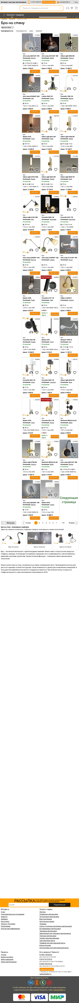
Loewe (52, 504)
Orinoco (71, 58)
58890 (37, 277)
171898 (36, 441)
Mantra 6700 (27, 420)
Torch (33, 139)
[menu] (13, 15)
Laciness (53, 382)
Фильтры (8, 523)
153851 (36, 359)
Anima (52, 423)
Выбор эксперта (7, 957)
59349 (56, 482)
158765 (55, 116)
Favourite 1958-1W (67, 96)
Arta (32, 219)
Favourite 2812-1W (48, 420)
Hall (32, 98)
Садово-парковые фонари (49, 938)
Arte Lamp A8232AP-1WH (31, 502)
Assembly (53, 219)
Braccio (33, 260)
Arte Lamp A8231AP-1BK (69, 462)
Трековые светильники (48, 931)
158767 (74, 359)
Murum (71, 98)
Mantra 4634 (46, 502)
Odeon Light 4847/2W (49, 177)
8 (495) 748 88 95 (46, 955)
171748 (55, 156)
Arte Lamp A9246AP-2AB (31, 96)
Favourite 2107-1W (48, 298)
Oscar (71, 260)
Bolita (70, 423)
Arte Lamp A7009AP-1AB (50, 258)
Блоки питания (45, 945)
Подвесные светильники (49, 914)
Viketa (71, 139)
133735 (74, 237)
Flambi (52, 179)
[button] (74, 540)
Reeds (33, 179)
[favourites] (37, 48)
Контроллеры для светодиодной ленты (54, 948)
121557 (74, 277)
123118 (74, 75)
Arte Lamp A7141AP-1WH (69, 258)
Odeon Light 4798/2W (30, 462)
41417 (56, 35)
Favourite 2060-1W (48, 217)
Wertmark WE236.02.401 (50, 462)
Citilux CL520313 (66, 298)
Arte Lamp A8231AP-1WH (31, 56)
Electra (33, 58)
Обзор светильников (9, 962)
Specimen (72, 219)
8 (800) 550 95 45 (46, 964)
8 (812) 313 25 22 (46, 959)
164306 (36, 116)
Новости (4, 917)
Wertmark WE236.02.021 (69, 420)
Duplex (33, 342)
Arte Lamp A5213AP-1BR (50, 56)
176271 (55, 400)
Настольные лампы (47, 921)
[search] (61, 8)
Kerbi (70, 179)
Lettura (52, 260)
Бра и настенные (46, 919)
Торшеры (43, 924)
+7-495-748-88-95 (36, 2)
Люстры (43, 912)
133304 (36, 237)
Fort (70, 342)
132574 (55, 75)
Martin (52, 58)
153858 (55, 359)
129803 (55, 277)
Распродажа (5, 926)
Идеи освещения (7, 959)
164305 (55, 319)
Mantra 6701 (46, 340)
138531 (74, 196)
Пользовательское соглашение (12, 914)
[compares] (31, 48)
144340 (74, 319)
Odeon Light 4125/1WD (30, 217)
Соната (71, 300)
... (60, 523)
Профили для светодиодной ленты (52, 943)
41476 (37, 75)
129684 (55, 196)
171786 (74, 156)
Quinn (52, 98)
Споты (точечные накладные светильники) (56, 926)
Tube (51, 300)
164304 (36, 400)
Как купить (5, 921)
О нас (3, 912)
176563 (74, 400)
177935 (36, 482)
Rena (70, 382)
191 (63, 523)
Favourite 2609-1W (48, 380)
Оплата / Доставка (8, 924)
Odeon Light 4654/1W (67, 380)
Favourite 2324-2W (29, 340)
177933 (74, 441)
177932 (36, 35)
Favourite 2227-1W (67, 217)
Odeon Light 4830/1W (67, 177)
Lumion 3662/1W (47, 96)
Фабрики (4, 919)
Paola (33, 300)
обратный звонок (49, 2)
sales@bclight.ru (65, 2)
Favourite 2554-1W (29, 380)
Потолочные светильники (49, 917)
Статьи (3, 955)
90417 (56, 237)
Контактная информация (10, 929)
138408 (36, 319)
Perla (51, 139)
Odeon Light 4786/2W (67, 137)
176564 (55, 441)
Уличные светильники (48, 936)
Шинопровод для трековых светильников (55, 933)
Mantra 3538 (27, 298)
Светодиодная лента (47, 941)
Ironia (33, 382)
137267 (36, 196)
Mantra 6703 (27, 137)
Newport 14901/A (66, 340)
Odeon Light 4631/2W (49, 137)
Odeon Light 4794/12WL (30, 177)
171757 (36, 156)
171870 (74, 116)
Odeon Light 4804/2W (67, 56)
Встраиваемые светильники (50, 929)
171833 (74, 35)
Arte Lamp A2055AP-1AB (31, 258)
